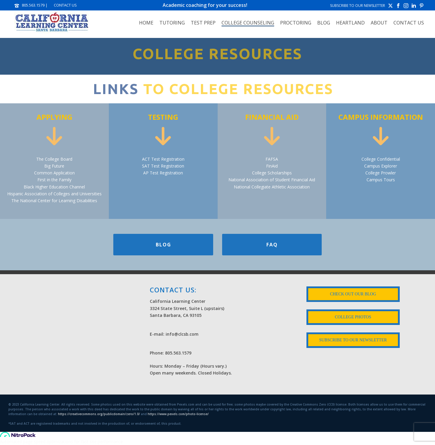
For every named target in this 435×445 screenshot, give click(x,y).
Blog (323, 22)
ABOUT (379, 22)
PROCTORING (295, 22)
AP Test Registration (163, 173)
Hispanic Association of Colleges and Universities (54, 194)
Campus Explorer (380, 166)
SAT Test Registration (163, 166)
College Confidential (380, 159)
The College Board (54, 159)
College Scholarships (272, 173)
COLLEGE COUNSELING (248, 22)
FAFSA (271, 159)
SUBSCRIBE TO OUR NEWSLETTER (357, 5)
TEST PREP (203, 22)
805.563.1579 (33, 5)
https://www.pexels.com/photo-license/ (178, 414)
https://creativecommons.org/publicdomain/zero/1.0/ (99, 414)
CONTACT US (65, 5)
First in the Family (54, 179)
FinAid (272, 166)
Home (146, 22)
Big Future (54, 166)
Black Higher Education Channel (54, 187)
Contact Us (408, 22)
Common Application (54, 173)
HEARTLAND (350, 22)
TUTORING (172, 22)
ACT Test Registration (163, 159)
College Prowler (380, 173)
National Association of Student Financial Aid (271, 179)
